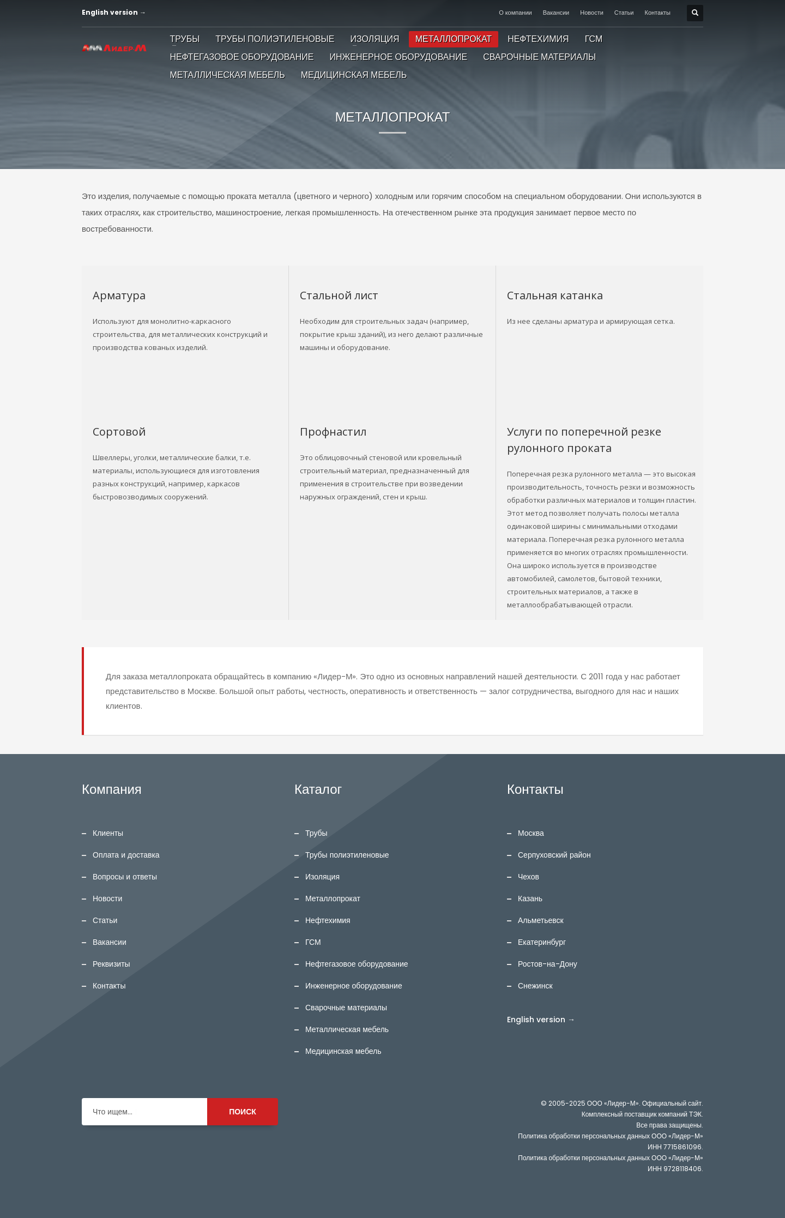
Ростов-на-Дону (547, 963)
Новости (591, 12)
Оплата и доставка (126, 854)
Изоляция (322, 876)
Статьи (624, 12)
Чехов (528, 876)
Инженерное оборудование (353, 985)
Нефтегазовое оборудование (356, 963)
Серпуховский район (554, 854)
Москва (531, 833)
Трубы (316, 833)
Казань (530, 898)
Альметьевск (541, 920)
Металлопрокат (332, 898)
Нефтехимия (328, 920)
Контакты (658, 12)
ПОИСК (242, 1111)
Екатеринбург (542, 942)
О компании (515, 12)
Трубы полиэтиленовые (347, 854)
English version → (114, 12)
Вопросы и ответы (125, 876)
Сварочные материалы (346, 1007)
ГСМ (313, 942)
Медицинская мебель (343, 1051)
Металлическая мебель (347, 1029)
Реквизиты (111, 963)
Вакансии (556, 12)
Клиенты (108, 833)
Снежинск (535, 985)
